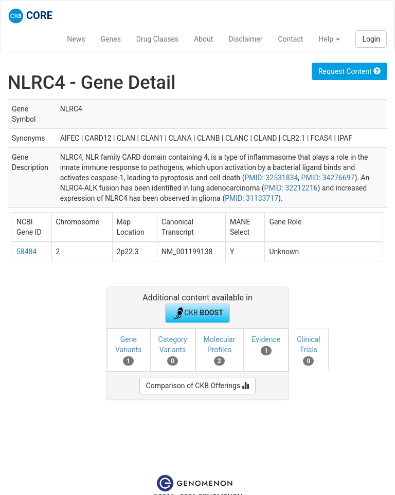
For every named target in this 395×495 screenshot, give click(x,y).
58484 (26, 251)
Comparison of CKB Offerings (197, 386)
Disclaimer (245, 39)
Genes (111, 39)
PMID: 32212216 (291, 188)
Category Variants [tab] (172, 350)
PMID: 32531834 (271, 178)
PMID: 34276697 (328, 178)
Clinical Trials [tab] (308, 350)
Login (371, 39)
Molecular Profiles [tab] (220, 350)
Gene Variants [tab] (128, 350)
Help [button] (329, 39)
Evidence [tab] (266, 345)
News (76, 39)
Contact (290, 39)
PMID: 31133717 (251, 198)
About (203, 39)
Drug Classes (157, 39)
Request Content (349, 71)
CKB (197, 313)
